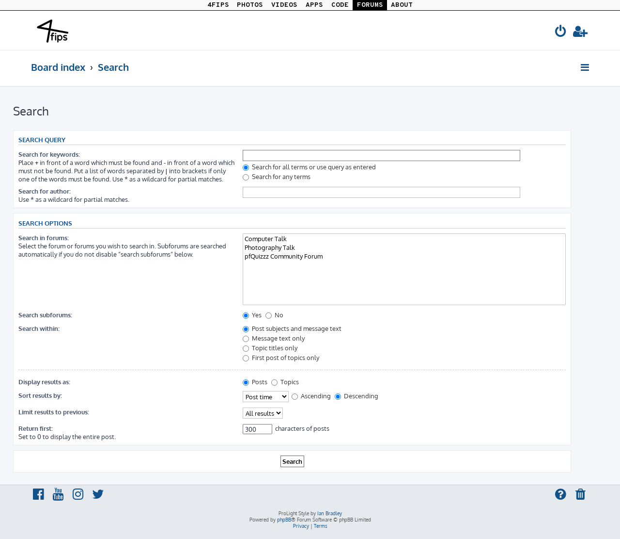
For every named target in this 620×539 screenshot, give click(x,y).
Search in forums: (43, 237)
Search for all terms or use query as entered (309, 167)
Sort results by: (40, 395)
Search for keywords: (49, 154)
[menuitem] (561, 32)
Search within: (39, 328)
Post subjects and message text (292, 328)
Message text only (274, 338)
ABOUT (402, 5)
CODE (340, 5)
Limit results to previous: (53, 412)
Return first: (35, 428)
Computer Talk (404, 238)
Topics (285, 381)
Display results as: (44, 381)
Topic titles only (270, 347)
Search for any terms (276, 176)
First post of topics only (281, 357)
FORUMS (370, 5)
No (274, 314)
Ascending (311, 396)
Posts (255, 381)
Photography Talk (404, 247)
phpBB (284, 520)
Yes (252, 314)
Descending (356, 396)
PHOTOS (250, 5)
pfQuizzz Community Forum (404, 256)
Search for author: (44, 191)
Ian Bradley (329, 513)
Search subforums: (45, 314)
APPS (314, 5)
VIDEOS (284, 5)
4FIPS (218, 5)
